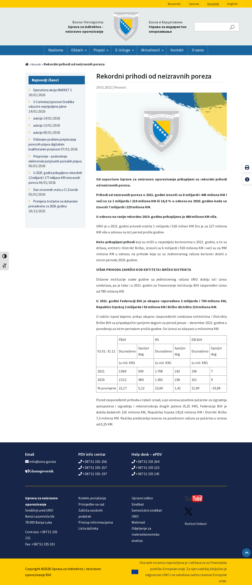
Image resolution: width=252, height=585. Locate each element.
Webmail (138, 522)
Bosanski (174, 4)
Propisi (99, 50)
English (232, 4)
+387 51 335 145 (145, 474)
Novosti (36, 64)
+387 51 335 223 (145, 467)
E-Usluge (122, 50)
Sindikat (138, 504)
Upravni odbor (142, 498)
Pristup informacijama (95, 522)
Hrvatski (213, 4)
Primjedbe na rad (91, 504)
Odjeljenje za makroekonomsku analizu (145, 534)
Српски (194, 4)
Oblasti (77, 50)
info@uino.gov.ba (42, 461)
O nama (198, 50)
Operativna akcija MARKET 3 (52, 90)
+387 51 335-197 (92, 474)
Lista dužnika (88, 528)
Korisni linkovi (196, 523)
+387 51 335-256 (92, 461)
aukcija (38, 118)
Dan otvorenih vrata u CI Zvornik (55, 190)
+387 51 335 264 (145, 461)
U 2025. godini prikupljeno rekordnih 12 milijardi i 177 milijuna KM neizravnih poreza (55, 178)
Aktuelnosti (150, 50)
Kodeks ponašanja (92, 498)
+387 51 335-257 (92, 467)
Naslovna (55, 50)
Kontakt (177, 50)
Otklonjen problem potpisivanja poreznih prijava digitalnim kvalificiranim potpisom (52, 144)
